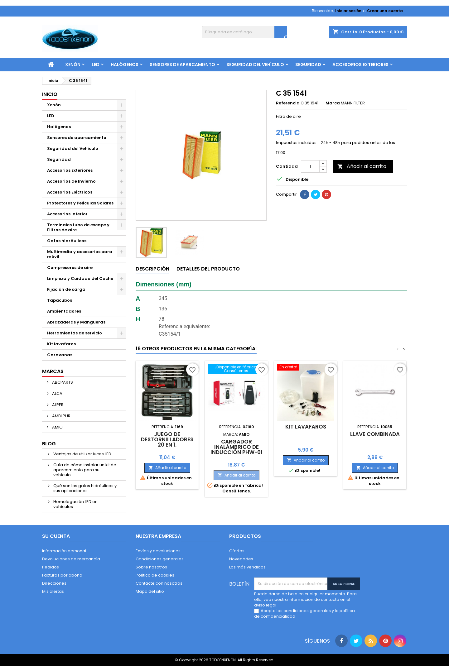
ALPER (57, 405)
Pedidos (50, 567)
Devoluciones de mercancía (71, 559)
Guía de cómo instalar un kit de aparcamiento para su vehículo (84, 470)
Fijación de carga (66, 289)
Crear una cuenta (385, 10)
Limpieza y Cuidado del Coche (80, 278)
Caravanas (59, 355)
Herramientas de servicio (74, 333)
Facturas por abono (62, 575)
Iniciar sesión (348, 10)
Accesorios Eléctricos (69, 192)
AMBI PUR (60, 416)
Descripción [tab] (152, 268)
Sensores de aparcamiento (182, 64)
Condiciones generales (160, 559)
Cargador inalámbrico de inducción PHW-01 (236, 447)
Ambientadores (64, 311)
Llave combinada (375, 434)
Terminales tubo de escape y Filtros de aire (78, 227)
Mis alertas (53, 591)
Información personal (64, 551)
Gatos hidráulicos (66, 241)
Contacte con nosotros (159, 583)
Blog (49, 443)
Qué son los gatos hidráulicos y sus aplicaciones (85, 488)
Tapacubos (59, 300)
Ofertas (236, 551)
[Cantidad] (310, 166)
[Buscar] (244, 32)
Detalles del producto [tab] (208, 268)
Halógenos (124, 64)
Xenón (72, 64)
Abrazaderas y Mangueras (76, 322)
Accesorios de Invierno (71, 181)
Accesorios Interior (67, 214)
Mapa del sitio (150, 591)
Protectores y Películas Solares (80, 203)
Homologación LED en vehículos (75, 504)
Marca (333, 103)
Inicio (49, 94)
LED (95, 64)
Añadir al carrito (361, 166)
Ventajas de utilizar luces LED (82, 454)
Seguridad (308, 64)
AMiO (57, 427)
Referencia (288, 103)
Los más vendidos (247, 567)
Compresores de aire (70, 268)
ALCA (56, 393)
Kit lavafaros (61, 344)
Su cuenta (56, 536)
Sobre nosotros (151, 567)
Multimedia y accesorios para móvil (79, 254)
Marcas (53, 371)
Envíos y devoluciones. (158, 551)
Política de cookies (155, 575)
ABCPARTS (62, 382)
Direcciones (54, 583)
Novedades (241, 559)
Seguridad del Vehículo (255, 64)
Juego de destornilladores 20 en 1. (167, 439)
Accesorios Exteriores (360, 64)
